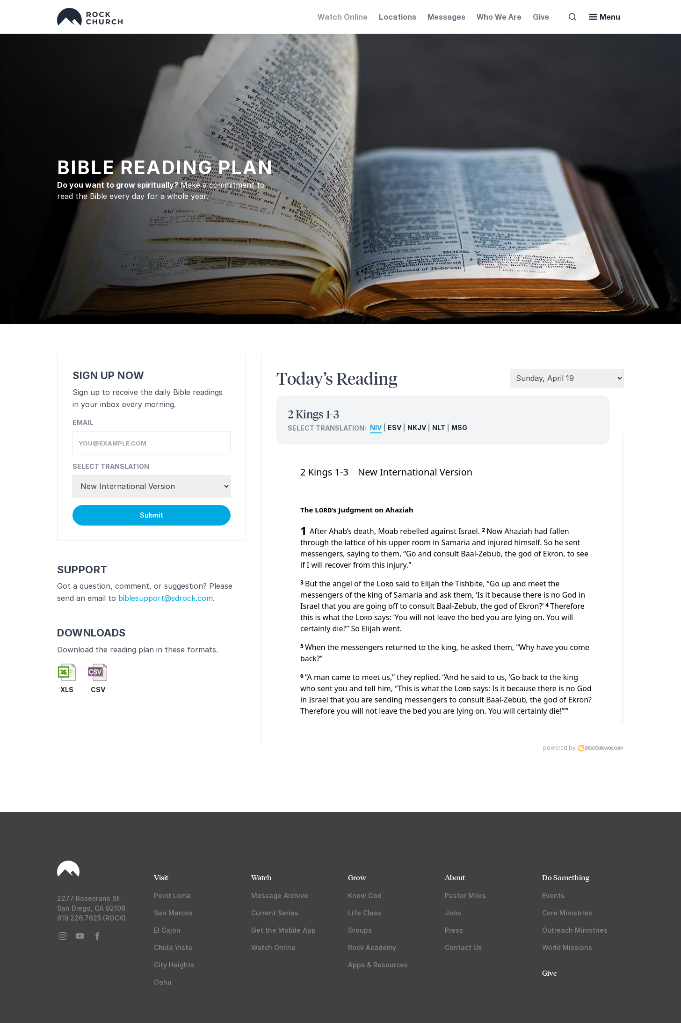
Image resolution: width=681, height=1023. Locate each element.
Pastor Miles (465, 895)
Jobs (453, 913)
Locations (397, 16)
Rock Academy (372, 947)
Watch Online (343, 16)
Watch (261, 877)
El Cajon (167, 930)
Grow (357, 877)
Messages (446, 16)
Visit (161, 877)
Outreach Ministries (575, 930)
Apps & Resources (378, 965)
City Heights (174, 965)
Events (553, 895)
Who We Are (499, 16)
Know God (365, 895)
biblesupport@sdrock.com (165, 598)
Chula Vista (173, 947)
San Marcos (173, 913)
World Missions (567, 947)
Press (454, 930)
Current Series (274, 913)
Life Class (364, 913)
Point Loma (172, 895)
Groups (360, 930)
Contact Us (463, 947)
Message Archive (279, 895)
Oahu (163, 982)
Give (541, 16)
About (455, 877)
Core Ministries (567, 913)
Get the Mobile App (283, 930)
